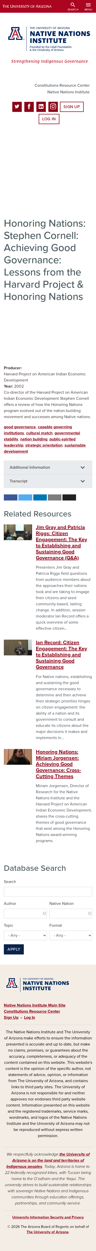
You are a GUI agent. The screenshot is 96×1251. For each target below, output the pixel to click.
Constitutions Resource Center (62, 85)
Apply (13, 949)
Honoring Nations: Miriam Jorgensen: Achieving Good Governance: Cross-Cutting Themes (58, 764)
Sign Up (71, 106)
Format (55, 925)
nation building (33, 439)
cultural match (39, 433)
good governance (20, 427)
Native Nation (61, 903)
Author (10, 903)
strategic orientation (43, 445)
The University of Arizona (48, 1232)
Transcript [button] (18, 481)
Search (10, 881)
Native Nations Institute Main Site (35, 1005)
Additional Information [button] (30, 467)
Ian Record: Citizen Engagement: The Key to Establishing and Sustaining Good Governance (61, 655)
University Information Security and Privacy (48, 1217)
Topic (8, 925)
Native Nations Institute (68, 92)
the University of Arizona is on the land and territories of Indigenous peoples (48, 1160)
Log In (49, 119)
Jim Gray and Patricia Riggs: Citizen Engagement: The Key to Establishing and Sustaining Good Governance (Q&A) (61, 542)
